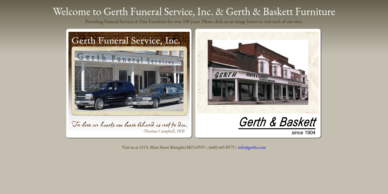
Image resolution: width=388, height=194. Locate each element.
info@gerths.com (252, 147)
